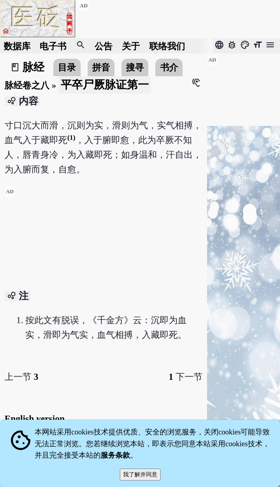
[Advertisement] (103, 243)
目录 (67, 67)
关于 (131, 46)
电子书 (53, 46)
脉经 (33, 67)
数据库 (17, 46)
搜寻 (135, 67)
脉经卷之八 (26, 85)
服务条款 (115, 455)
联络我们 (167, 46)
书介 (169, 67)
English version (34, 419)
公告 (103, 46)
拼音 (101, 67)
